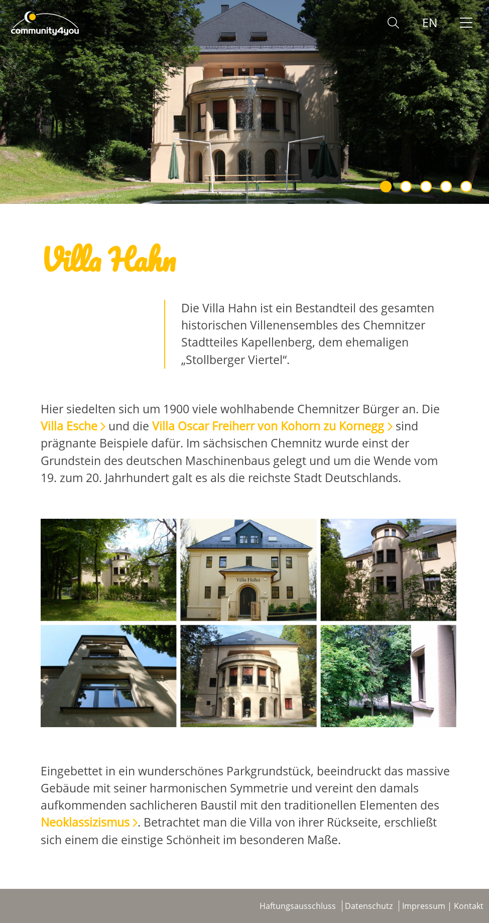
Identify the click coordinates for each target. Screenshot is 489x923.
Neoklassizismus (85, 822)
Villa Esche (69, 426)
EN (429, 23)
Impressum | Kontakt (442, 905)
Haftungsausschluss (298, 905)
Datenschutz (369, 905)
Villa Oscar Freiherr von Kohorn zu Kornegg (268, 426)
